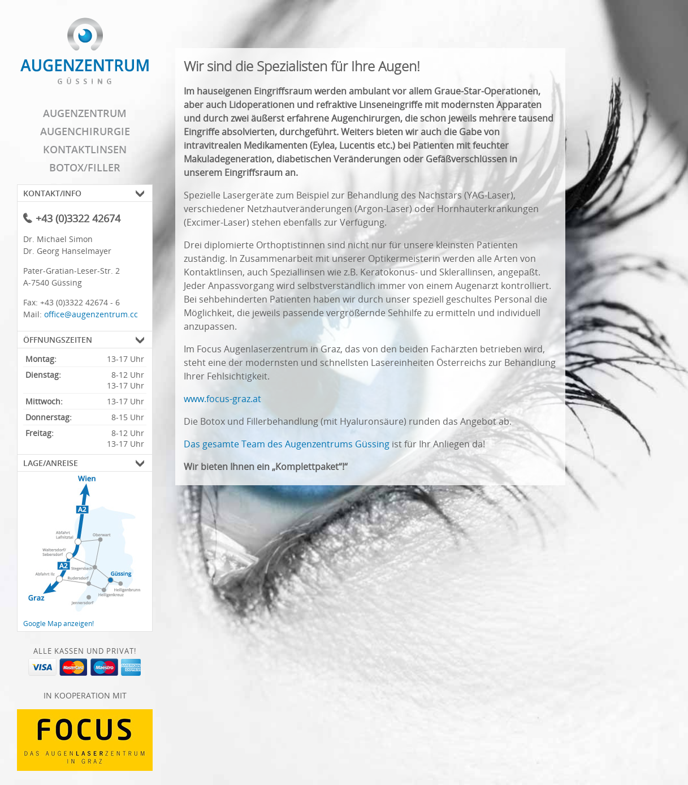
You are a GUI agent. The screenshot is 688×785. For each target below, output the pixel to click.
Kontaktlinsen (85, 149)
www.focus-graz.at (222, 398)
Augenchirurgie (85, 131)
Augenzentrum (85, 113)
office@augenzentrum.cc (91, 314)
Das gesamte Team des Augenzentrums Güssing (287, 444)
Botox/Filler (84, 167)
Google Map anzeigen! (58, 623)
